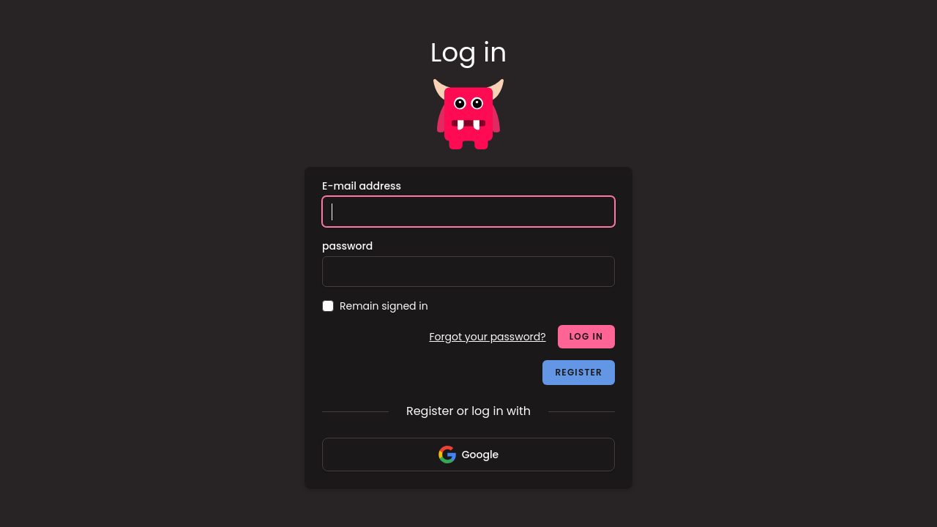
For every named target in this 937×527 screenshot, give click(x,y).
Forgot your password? (487, 336)
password (347, 246)
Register (578, 372)
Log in (586, 336)
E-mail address (361, 186)
